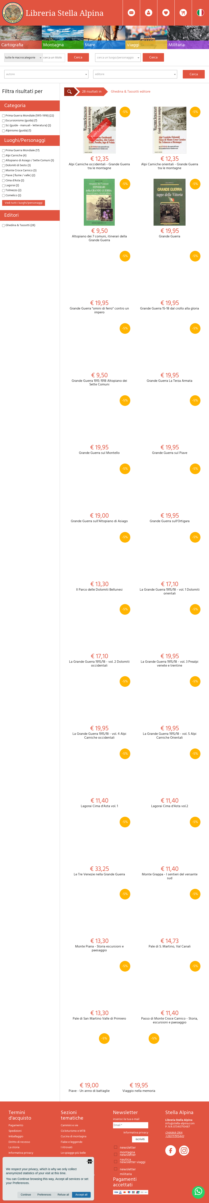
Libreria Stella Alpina (65, 13)
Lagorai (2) (10, 185)
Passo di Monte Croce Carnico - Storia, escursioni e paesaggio (170, 992)
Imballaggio (16, 1136)
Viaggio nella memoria (138, 1063)
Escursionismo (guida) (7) (19, 120)
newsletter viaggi (132, 1161)
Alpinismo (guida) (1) (16, 130)
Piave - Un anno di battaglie (89, 1063)
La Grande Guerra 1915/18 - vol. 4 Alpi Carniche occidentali (99, 708)
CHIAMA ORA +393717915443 (174, 1134)
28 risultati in (92, 91)
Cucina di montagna (73, 1136)
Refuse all (63, 1194)
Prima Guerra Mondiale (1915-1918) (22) (28, 115)
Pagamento (16, 1125)
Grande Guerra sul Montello (99, 425)
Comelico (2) (11, 195)
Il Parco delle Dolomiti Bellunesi (99, 562)
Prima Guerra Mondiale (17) (20, 150)
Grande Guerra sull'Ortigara (170, 493)
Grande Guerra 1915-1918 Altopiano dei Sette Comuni (99, 355)
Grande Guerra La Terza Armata (170, 353)
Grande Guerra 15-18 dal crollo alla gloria (170, 281)
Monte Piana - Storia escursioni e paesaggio (99, 920)
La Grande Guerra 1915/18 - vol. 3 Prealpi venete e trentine (170, 636)
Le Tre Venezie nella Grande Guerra (99, 847)
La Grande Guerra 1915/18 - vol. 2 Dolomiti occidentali (99, 636)
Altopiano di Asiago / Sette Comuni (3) (28, 160)
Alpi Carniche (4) (14, 155)
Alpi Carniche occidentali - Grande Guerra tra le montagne (99, 138)
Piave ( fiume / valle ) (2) (18, 175)
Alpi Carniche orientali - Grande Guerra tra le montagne (170, 138)
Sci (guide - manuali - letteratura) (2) (26, 125)
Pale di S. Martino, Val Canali (170, 919)
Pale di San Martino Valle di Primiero (99, 991)
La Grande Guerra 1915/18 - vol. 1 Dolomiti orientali (170, 564)
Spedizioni (15, 1131)
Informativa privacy (21, 1153)
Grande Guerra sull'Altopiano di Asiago (99, 493)
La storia (14, 1147)
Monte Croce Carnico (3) (19, 170)
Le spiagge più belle (73, 1153)
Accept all (81, 1194)
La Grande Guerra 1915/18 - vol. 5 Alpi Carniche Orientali (170, 708)
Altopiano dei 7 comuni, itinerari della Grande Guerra (99, 210)
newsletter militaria (128, 1169)
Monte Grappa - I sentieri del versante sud (170, 848)
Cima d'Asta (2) (13, 180)
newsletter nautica (128, 1154)
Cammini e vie (69, 1125)
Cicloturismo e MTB (73, 1131)
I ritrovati (66, 1147)
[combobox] (118, 57)
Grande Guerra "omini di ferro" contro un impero (99, 282)
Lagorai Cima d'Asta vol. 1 (99, 778)
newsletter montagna (128, 1147)
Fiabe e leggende (71, 1142)
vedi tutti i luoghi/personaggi (23, 202)
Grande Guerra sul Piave (170, 425)
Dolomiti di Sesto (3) (16, 165)
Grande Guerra (170, 209)
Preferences (44, 1194)
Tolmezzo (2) (11, 190)
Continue (26, 1194)
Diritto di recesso (19, 1142)
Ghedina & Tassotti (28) (18, 225)
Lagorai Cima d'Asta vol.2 (170, 778)
